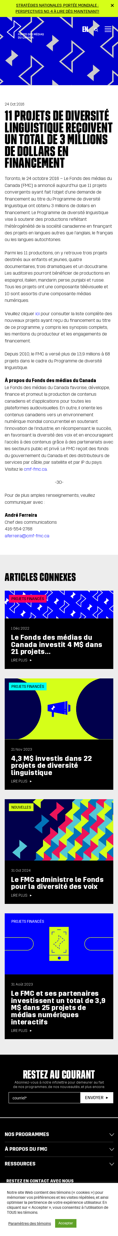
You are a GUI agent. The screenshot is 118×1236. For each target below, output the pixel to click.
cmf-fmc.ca (35, 469)
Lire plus (19, 660)
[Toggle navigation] (108, 29)
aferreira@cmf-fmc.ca (27, 536)
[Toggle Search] (96, 29)
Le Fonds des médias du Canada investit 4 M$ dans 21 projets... (56, 644)
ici (37, 314)
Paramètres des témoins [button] (29, 1223)
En (85, 29)
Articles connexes (40, 577)
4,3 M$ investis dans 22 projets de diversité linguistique (51, 765)
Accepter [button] (65, 1223)
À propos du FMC (26, 1149)
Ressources (20, 1164)
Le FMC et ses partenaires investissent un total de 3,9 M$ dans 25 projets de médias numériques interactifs (58, 1007)
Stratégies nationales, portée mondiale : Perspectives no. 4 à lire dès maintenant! (57, 8)
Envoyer (94, 1097)
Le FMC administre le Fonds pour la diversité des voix (57, 883)
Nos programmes (27, 1134)
